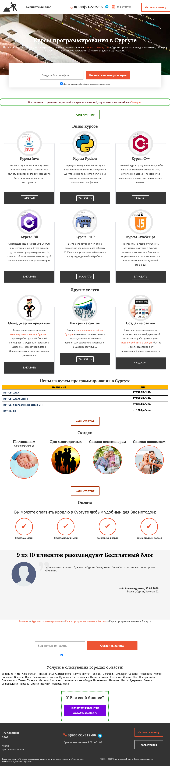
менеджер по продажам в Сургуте (27, 334)
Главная (23, 621)
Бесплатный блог (10, 735)
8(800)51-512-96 (88, 6)
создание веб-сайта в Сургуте (136, 342)
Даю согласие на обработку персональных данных (85, 84)
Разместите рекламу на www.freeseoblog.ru (85, 710)
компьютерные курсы (96, 47)
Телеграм (136, 102)
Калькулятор (121, 7)
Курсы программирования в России (85, 621)
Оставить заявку (155, 7)
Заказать (29, 198)
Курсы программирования (46, 621)
